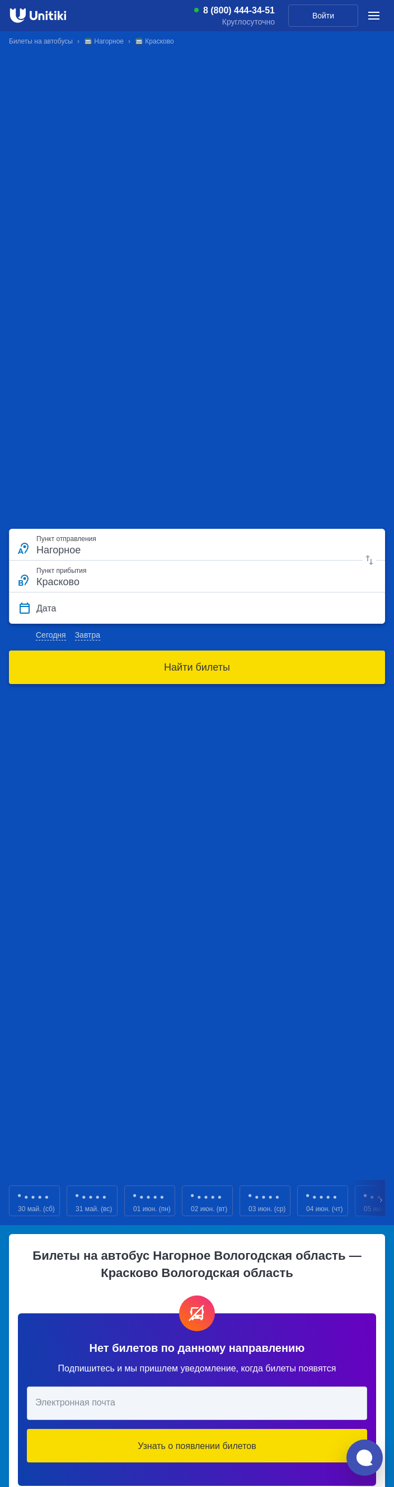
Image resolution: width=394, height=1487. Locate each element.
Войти (323, 15)
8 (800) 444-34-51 (239, 10)
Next (381, 1200)
